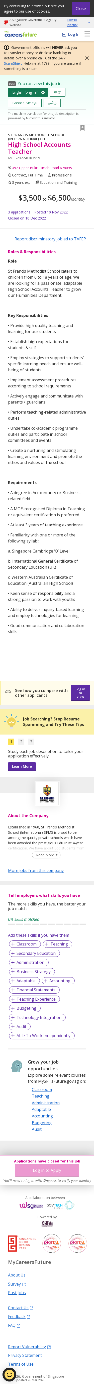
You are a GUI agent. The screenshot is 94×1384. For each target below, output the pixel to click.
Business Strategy (34, 971)
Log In (73, 34)
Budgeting (26, 1008)
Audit (21, 1026)
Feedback (19, 1316)
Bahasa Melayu (24, 102)
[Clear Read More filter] (46, 855)
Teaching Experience (36, 999)
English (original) (25, 92)
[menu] (87, 34)
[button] (85, 58)
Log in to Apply (47, 1170)
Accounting (59, 981)
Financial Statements (36, 990)
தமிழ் (52, 102)
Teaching (59, 944)
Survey (17, 1283)
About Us (17, 1274)
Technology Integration (39, 1017)
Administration (30, 962)
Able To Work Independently (43, 1035)
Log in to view (80, 693)
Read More (45, 855)
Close (81, 8)
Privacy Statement (25, 1355)
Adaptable (26, 981)
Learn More (22, 766)
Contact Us (21, 1307)
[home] (20, 34)
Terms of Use (21, 1363)
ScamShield (13, 63)
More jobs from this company (36, 870)
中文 (57, 92)
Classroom (27, 944)
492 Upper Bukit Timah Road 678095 (42, 167)
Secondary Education (36, 953)
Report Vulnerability (29, 1346)
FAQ (14, 1325)
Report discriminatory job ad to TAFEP (50, 239)
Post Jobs (17, 1292)
